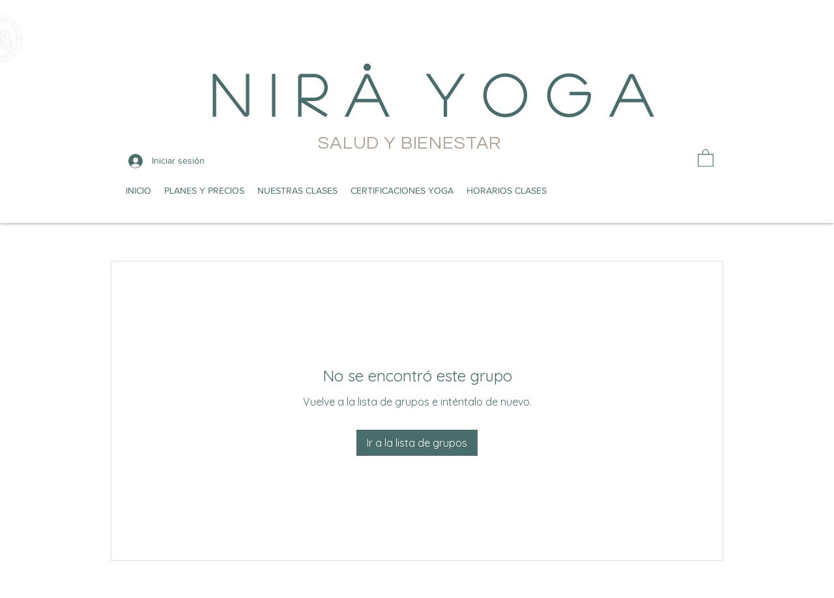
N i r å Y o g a (430, 93)
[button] (705, 157)
